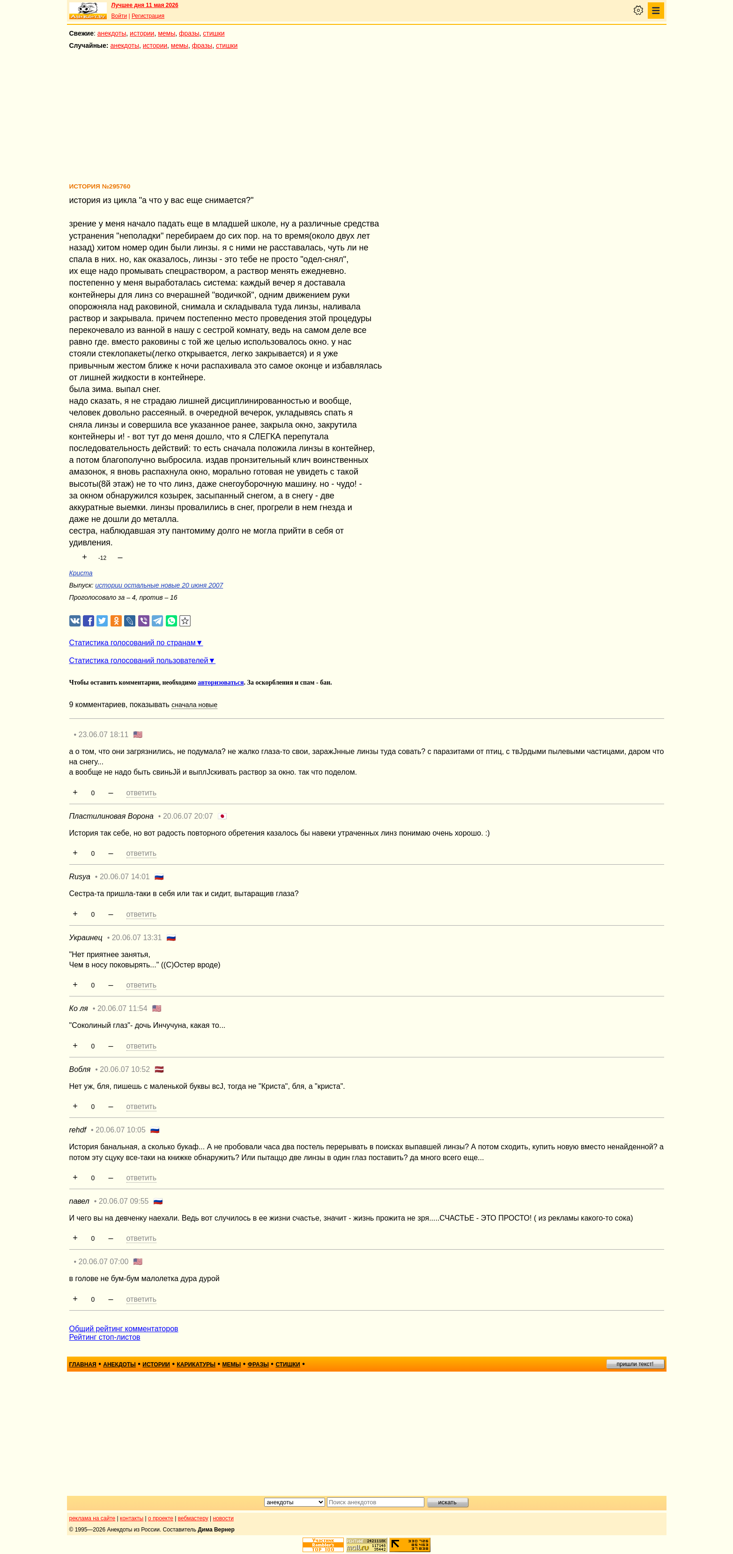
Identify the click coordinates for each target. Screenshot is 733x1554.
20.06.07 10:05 (121, 1130)
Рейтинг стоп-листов (105, 1337)
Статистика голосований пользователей (138, 660)
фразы (189, 33)
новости (223, 1518)
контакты (131, 1518)
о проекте (160, 1518)
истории (142, 33)
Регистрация (148, 16)
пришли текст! (635, 1364)
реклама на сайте (92, 1518)
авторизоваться (221, 682)
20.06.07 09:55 (124, 1201)
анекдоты (111, 33)
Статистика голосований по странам (132, 643)
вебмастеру (193, 1518)
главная (82, 1364)
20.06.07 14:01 (125, 877)
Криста (81, 573)
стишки (213, 33)
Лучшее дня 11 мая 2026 (144, 5)
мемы (166, 33)
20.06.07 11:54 (122, 1008)
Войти (119, 16)
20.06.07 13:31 (137, 938)
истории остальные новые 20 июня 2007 (159, 585)
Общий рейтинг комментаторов (123, 1329)
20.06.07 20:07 (188, 816)
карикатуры (196, 1364)
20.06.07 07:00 (104, 1262)
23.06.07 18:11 (104, 735)
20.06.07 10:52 (125, 1069)
